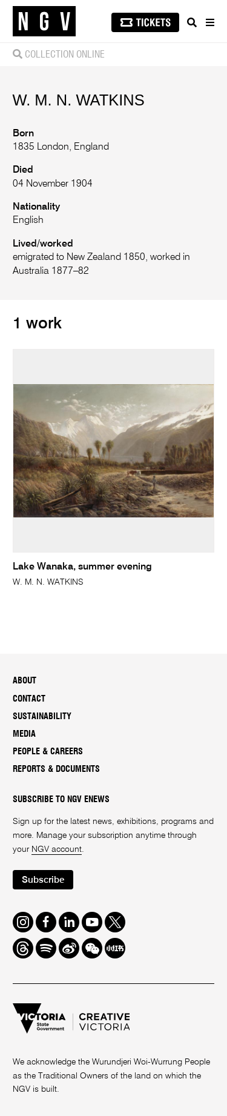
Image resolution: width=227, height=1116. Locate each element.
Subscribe (43, 880)
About (24, 681)
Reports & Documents (56, 769)
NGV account (56, 849)
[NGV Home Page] (44, 21)
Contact (29, 699)
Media (24, 734)
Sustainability (42, 716)
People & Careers (48, 752)
